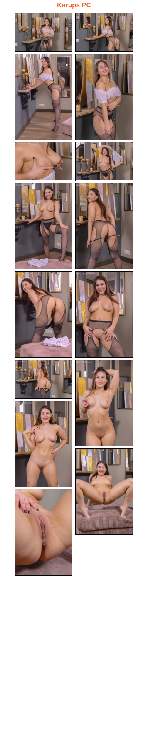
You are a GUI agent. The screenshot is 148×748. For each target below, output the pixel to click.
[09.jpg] (43, 314)
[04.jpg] (104, 97)
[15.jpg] (43, 532)
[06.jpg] (104, 161)
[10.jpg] (104, 314)
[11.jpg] (43, 379)
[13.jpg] (43, 444)
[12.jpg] (104, 403)
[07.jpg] (43, 226)
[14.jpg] (104, 491)
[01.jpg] (43, 32)
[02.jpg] (104, 32)
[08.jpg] (104, 226)
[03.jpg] (43, 97)
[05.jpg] (43, 161)
